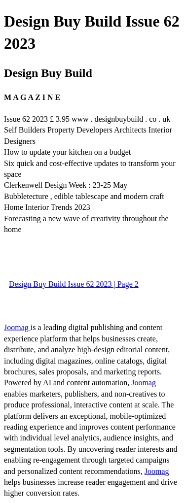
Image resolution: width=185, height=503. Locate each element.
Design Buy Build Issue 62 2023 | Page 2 (74, 284)
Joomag (17, 327)
